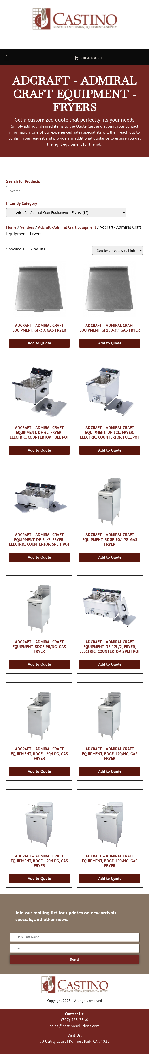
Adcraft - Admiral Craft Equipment (67, 227)
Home (11, 227)
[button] (6, 57)
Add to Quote (39, 343)
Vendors (27, 227)
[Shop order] (117, 250)
